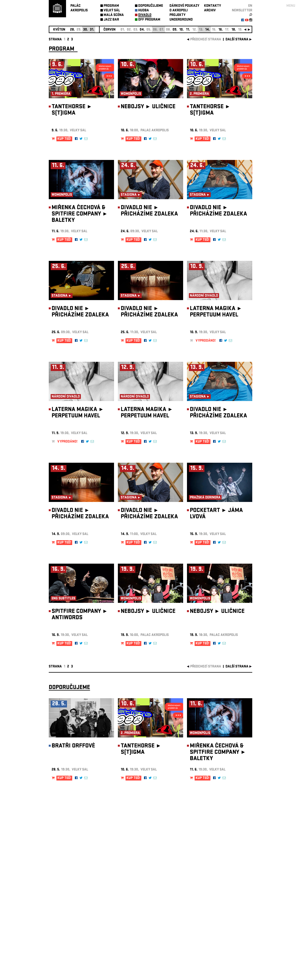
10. (181, 30)
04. (142, 30)
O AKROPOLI (179, 10)
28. (72, 30)
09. (175, 30)
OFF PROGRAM (149, 20)
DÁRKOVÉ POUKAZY (184, 6)
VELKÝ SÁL (112, 10)
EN (250, 6)
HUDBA (143, 10)
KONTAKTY (212, 6)
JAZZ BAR (111, 20)
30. (85, 30)
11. (188, 30)
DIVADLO (144, 15)
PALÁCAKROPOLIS (79, 8)
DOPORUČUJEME (150, 6)
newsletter (242, 10)
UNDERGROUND (181, 20)
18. (234, 30)
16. (220, 30)
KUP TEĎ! (64, 139)
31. (92, 30)
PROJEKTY (177, 15)
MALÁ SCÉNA (114, 15)
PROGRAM (111, 6)
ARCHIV (210, 10)
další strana (237, 39)
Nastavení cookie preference (64, 913)
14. (207, 30)
